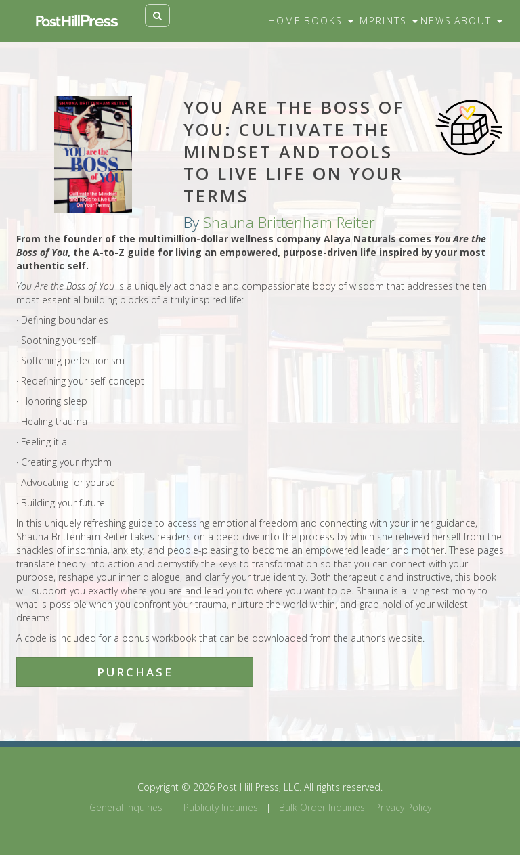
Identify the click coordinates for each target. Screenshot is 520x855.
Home (284, 20)
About (478, 20)
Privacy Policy (403, 807)
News (436, 20)
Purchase (135, 672)
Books (328, 20)
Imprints (387, 20)
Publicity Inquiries (220, 807)
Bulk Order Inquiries (322, 807)
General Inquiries (125, 807)
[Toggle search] (157, 15)
